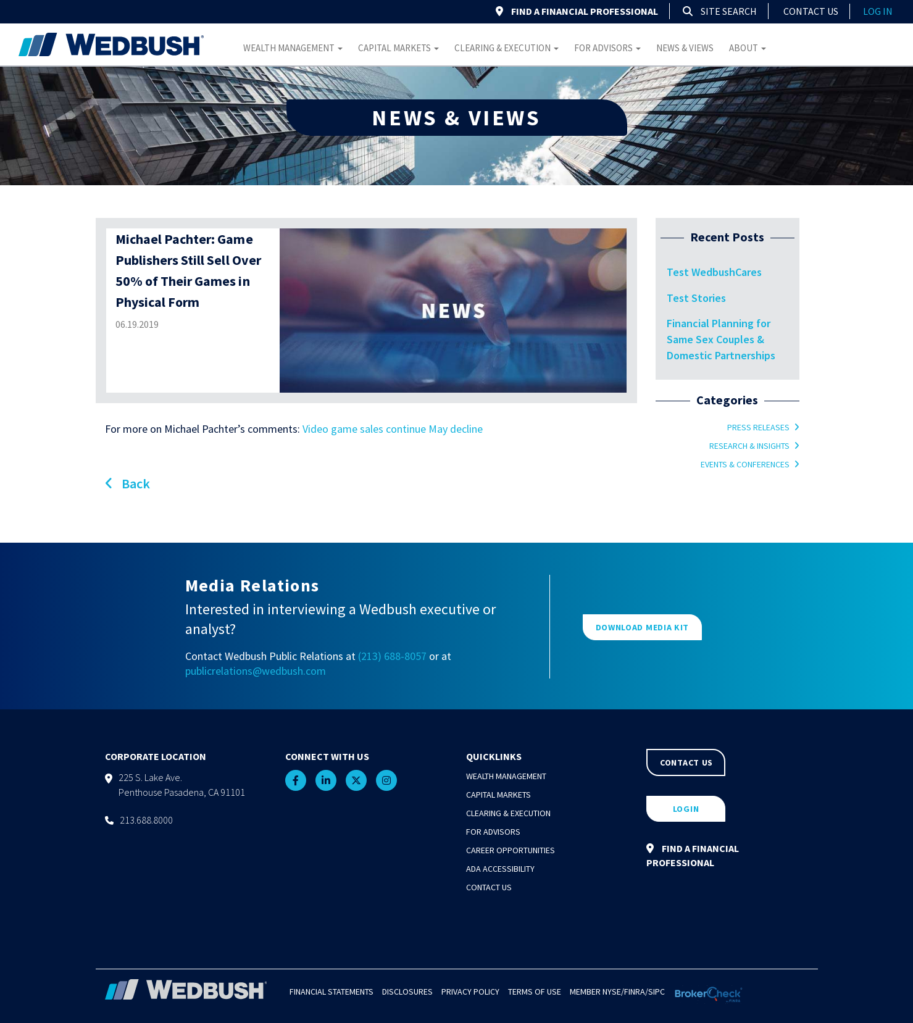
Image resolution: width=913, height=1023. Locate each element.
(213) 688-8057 (392, 656)
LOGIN (686, 808)
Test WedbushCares (714, 272)
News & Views (685, 48)
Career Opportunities (510, 850)
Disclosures (407, 991)
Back (127, 483)
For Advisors (607, 48)
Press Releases (758, 427)
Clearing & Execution (506, 48)
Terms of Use (534, 991)
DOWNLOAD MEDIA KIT (643, 627)
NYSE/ (613, 991)
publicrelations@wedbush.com (255, 671)
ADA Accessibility (500, 868)
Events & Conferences (745, 464)
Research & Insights (749, 445)
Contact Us (810, 11)
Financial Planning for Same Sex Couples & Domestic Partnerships (721, 339)
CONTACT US (686, 762)
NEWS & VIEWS (456, 118)
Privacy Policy (470, 991)
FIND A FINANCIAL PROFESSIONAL (577, 11)
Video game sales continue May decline (392, 429)
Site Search (720, 11)
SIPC (656, 991)
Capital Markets (398, 48)
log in (878, 11)
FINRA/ (636, 991)
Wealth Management (293, 48)
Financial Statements (331, 991)
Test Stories (696, 298)
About (747, 48)
